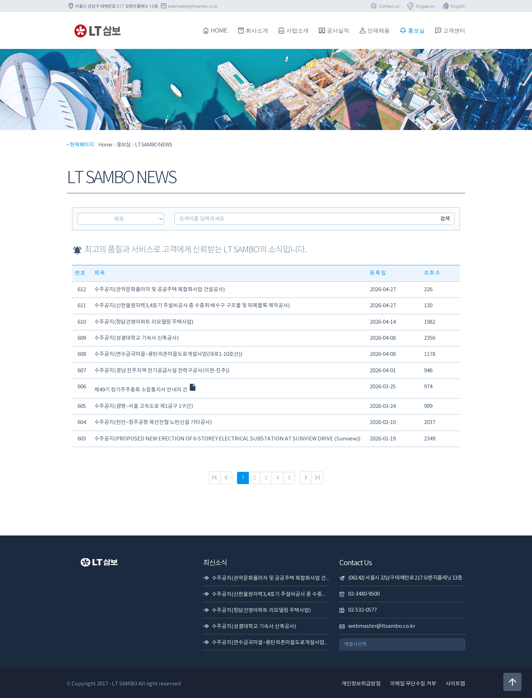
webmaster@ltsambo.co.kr (188, 6)
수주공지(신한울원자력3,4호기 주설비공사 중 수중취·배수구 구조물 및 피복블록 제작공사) (192, 306)
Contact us (384, 6)
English (453, 6)
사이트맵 (455, 684)
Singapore (420, 6)
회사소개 (252, 30)
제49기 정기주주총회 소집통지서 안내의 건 (145, 390)
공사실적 (333, 30)
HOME (215, 30)
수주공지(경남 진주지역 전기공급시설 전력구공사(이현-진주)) (161, 371)
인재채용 (374, 30)
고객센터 (449, 30)
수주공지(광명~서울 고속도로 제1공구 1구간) (143, 406)
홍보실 (412, 30)
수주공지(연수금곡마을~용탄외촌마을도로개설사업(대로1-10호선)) (168, 354)
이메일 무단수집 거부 (413, 684)
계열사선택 (355, 644)
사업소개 (293, 30)
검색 (445, 219)
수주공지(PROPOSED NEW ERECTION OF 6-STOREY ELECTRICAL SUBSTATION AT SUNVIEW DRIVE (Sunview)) (227, 439)
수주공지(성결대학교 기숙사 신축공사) (136, 338)
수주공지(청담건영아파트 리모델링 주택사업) (143, 322)
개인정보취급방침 (361, 684)
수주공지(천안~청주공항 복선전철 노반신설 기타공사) (153, 422)
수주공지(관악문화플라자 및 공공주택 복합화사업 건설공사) (159, 290)
